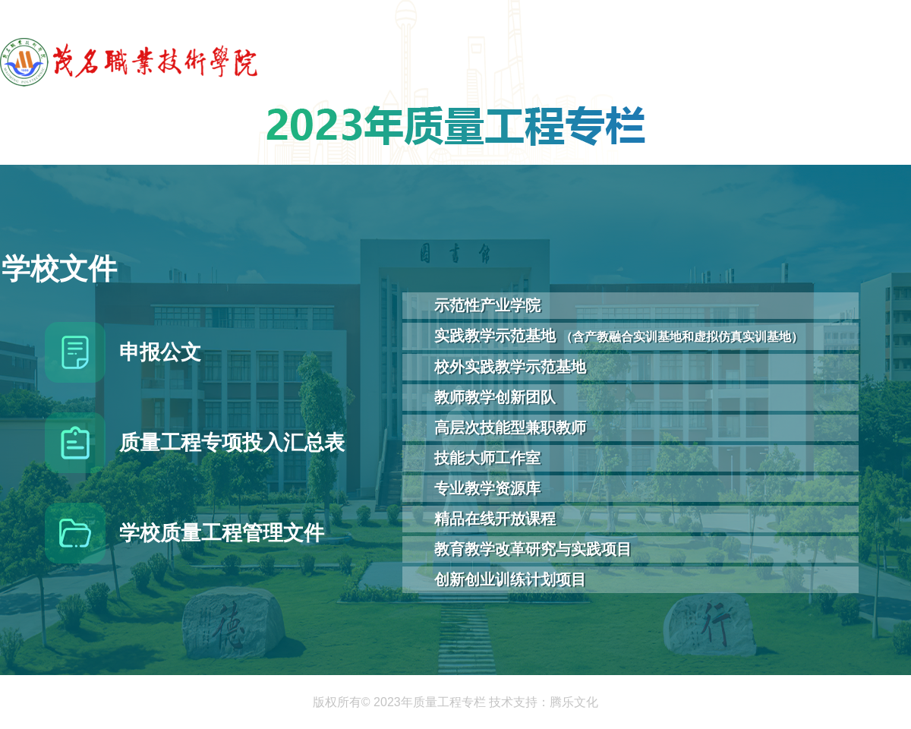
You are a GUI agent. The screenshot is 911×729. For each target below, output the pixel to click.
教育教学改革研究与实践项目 (533, 549)
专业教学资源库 (487, 488)
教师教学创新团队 (495, 397)
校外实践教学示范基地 (510, 366)
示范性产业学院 (487, 305)
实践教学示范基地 (618, 335)
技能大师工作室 (487, 458)
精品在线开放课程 (495, 518)
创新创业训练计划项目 (510, 579)
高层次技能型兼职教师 (510, 427)
